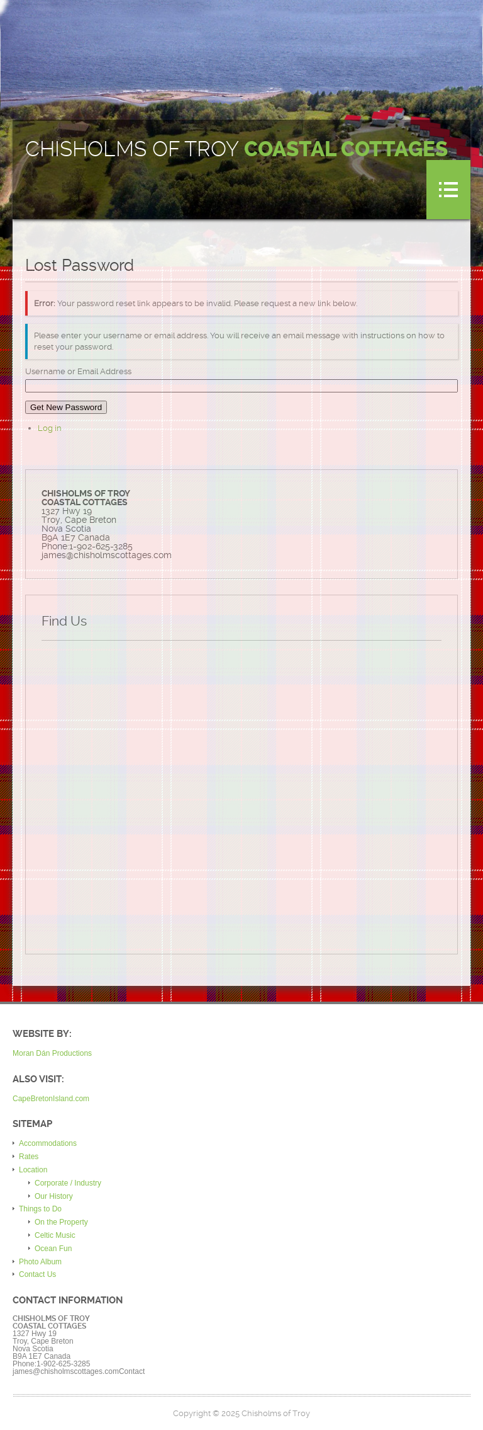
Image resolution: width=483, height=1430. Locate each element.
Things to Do (40, 1208)
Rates (28, 1156)
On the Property (61, 1222)
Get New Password (66, 407)
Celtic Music (55, 1235)
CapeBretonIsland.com (51, 1098)
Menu (448, 189)
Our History (54, 1196)
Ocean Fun (53, 1248)
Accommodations (48, 1143)
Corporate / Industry (68, 1183)
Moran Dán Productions (52, 1053)
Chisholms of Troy (236, 149)
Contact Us (37, 1274)
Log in (50, 428)
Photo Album (40, 1261)
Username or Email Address (78, 371)
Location (33, 1169)
